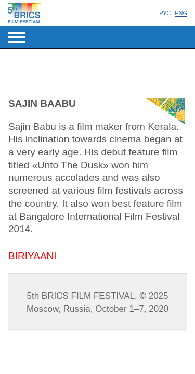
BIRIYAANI (32, 255)
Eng (181, 13)
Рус (165, 13)
